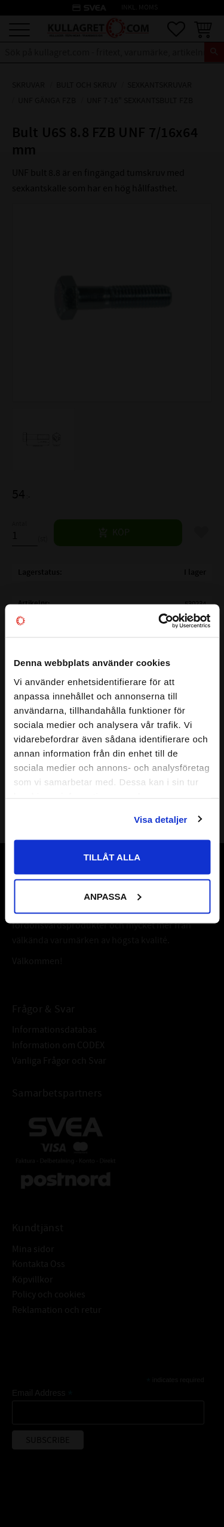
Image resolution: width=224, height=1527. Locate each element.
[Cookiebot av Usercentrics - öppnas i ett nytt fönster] (159, 620)
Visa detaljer (160, 819)
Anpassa (112, 896)
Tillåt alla (112, 857)
